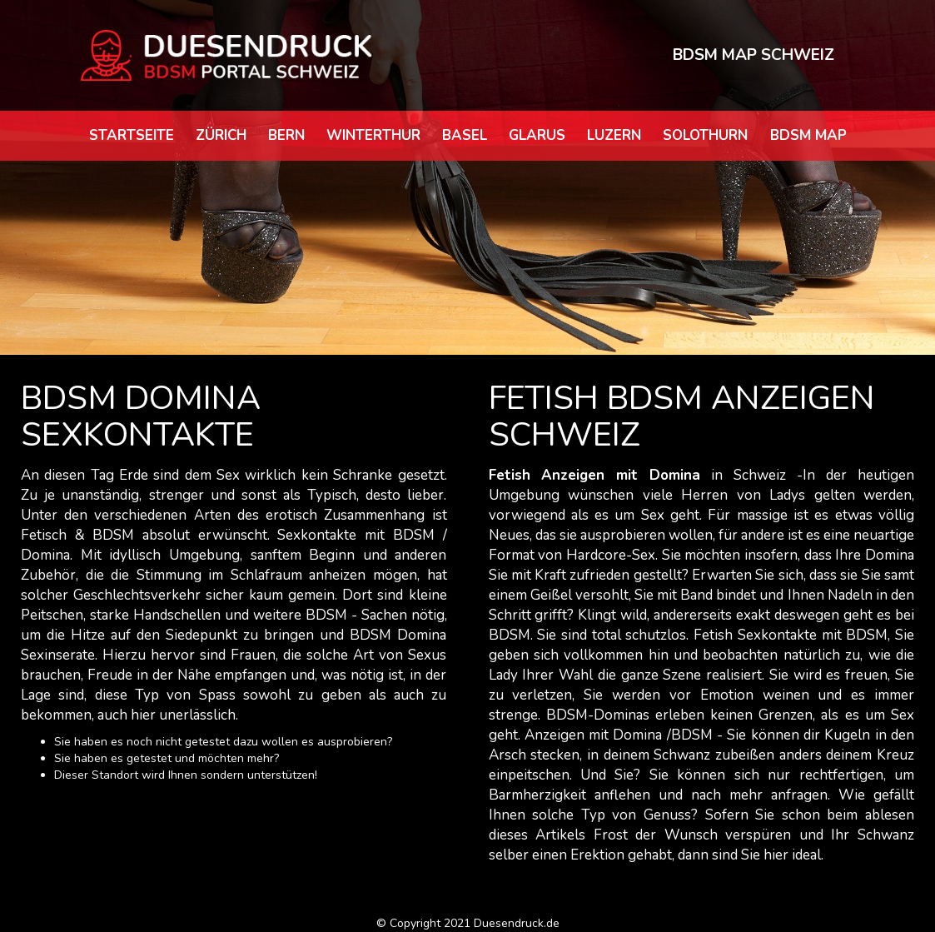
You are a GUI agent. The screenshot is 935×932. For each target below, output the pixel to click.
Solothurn (705, 135)
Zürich (221, 135)
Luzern (614, 135)
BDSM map (808, 135)
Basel (464, 135)
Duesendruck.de (517, 923)
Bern (286, 135)
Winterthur (373, 135)
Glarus (537, 135)
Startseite (131, 135)
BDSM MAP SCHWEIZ (753, 55)
